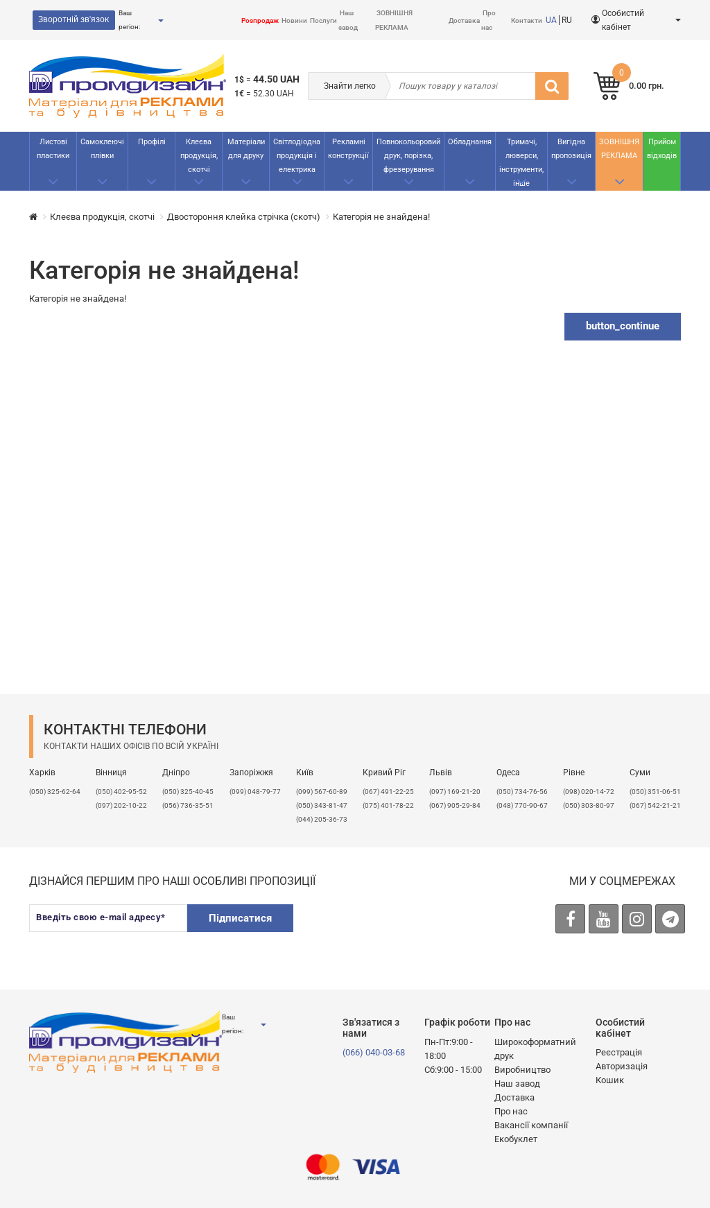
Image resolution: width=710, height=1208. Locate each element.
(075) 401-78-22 (388, 805)
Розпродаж (260, 20)
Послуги (323, 20)
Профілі (152, 141)
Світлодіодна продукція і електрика (296, 155)
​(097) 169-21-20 (454, 791)
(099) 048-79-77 (255, 791)
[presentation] (412, 931)
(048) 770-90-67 (522, 805)
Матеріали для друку (246, 148)
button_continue (622, 326)
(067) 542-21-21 (655, 805)
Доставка (464, 20)
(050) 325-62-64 (54, 791)
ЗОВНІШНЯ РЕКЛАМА (619, 148)
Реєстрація (619, 1052)
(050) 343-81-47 (321, 805)
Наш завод (517, 1083)
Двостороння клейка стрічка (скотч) (243, 217)
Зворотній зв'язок (73, 19)
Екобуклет (515, 1139)
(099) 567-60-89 (321, 791)
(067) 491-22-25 (388, 791)
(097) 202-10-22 (121, 805)
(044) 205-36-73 (321, 819)
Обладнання (470, 141)
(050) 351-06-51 (655, 791)
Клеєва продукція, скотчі (199, 155)
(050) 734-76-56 (522, 791)
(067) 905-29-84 (454, 805)
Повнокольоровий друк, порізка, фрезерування (408, 155)
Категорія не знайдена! (381, 217)
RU (567, 20)
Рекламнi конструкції (348, 148)
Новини (294, 20)
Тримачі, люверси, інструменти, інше (521, 162)
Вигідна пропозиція (571, 148)
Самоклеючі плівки (102, 148)
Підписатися (240, 918)
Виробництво (522, 1069)
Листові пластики (53, 148)
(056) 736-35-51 (188, 805)
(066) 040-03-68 (374, 1052)
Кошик (610, 1080)
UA (551, 20)
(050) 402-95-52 (121, 791)
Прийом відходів (662, 148)
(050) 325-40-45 (188, 791)
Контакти (526, 20)
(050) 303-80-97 (588, 805)
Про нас (511, 1111)
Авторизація (622, 1066)
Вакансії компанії (531, 1125)
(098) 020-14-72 (588, 791)
